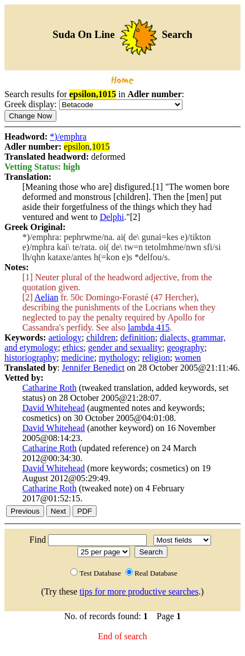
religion (156, 357)
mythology (118, 357)
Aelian (47, 297)
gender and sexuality (125, 347)
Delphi (112, 217)
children (101, 337)
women (188, 357)
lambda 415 (149, 327)
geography (186, 347)
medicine (77, 357)
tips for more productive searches (139, 591)
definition (138, 337)
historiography (30, 357)
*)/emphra (68, 136)
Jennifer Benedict (93, 367)
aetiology (65, 337)
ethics (73, 347)
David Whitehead (53, 408)
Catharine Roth (49, 387)
